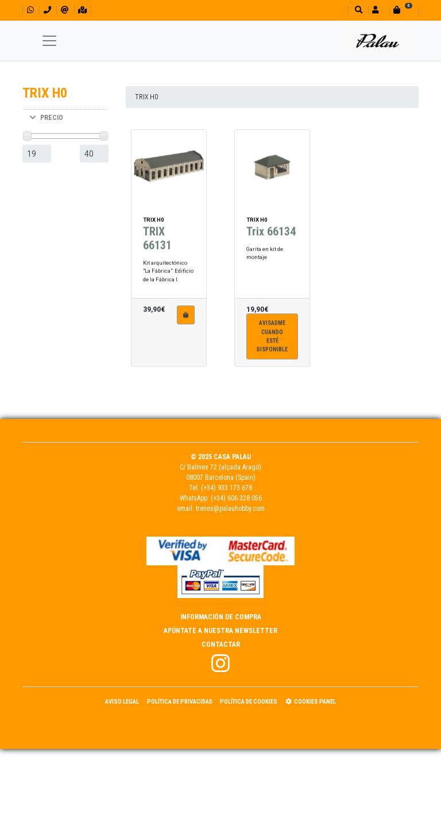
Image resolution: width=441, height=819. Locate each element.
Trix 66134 (271, 223)
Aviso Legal (122, 701)
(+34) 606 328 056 (236, 498)
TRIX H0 (146, 97)
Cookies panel (310, 701)
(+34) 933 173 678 (226, 488)
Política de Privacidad (179, 701)
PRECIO (46, 118)
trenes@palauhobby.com (230, 508)
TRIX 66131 (157, 230)
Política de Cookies (248, 701)
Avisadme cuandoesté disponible (272, 328)
